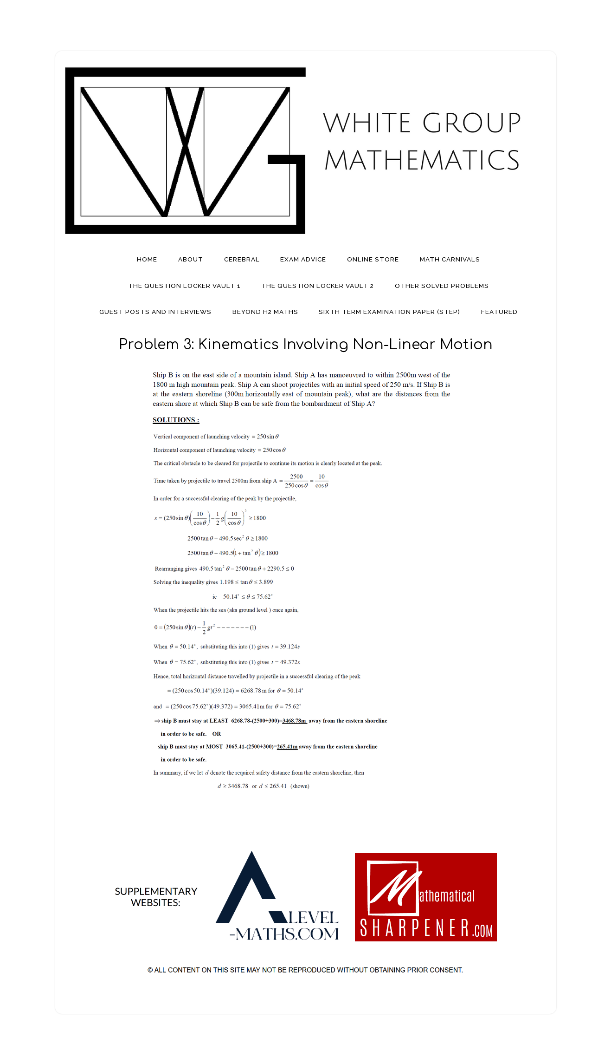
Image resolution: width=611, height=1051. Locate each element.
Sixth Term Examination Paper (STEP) (389, 311)
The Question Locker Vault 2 (317, 285)
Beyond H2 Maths (265, 311)
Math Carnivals (450, 259)
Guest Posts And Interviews (155, 311)
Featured (499, 311)
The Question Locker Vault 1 (184, 285)
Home (147, 259)
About (190, 259)
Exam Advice (303, 259)
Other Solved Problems (442, 285)
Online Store (373, 259)
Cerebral (242, 259)
